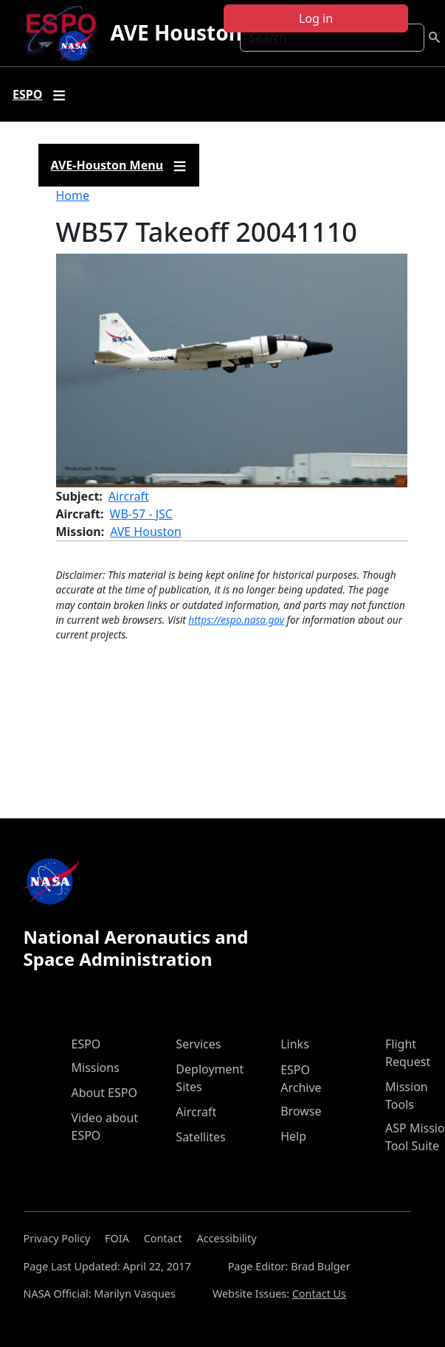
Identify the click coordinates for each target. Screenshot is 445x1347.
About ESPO (104, 1093)
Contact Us (319, 1294)
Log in (316, 18)
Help (293, 1136)
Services (198, 1044)
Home (73, 195)
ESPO (86, 1044)
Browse (300, 1111)
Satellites (200, 1137)
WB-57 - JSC (141, 514)
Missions (96, 1067)
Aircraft (128, 496)
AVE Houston (175, 32)
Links (294, 1044)
